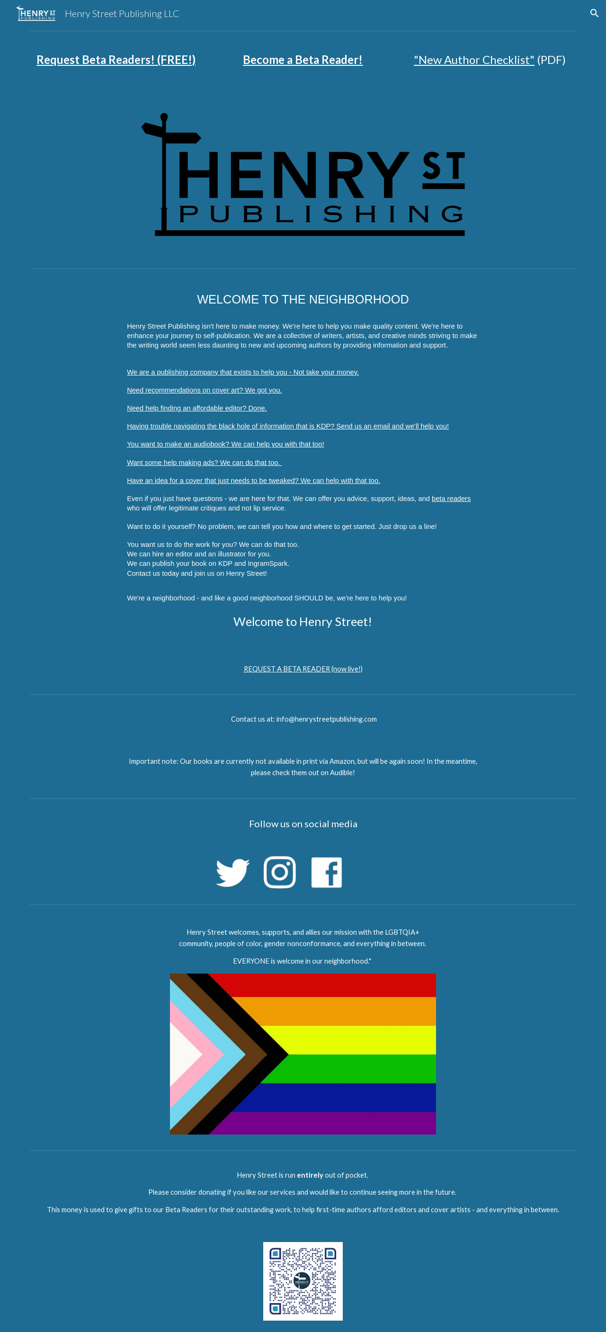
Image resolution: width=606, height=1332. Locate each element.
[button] (594, 13)
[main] (116, 59)
